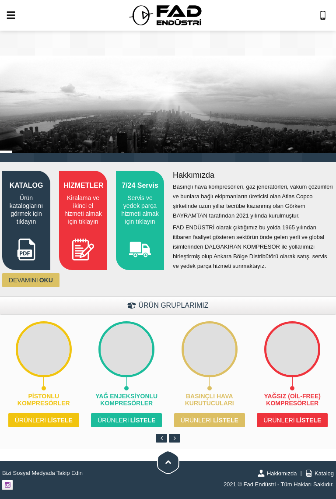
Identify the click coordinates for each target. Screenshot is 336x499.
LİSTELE (44, 420)
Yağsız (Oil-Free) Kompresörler (292, 400)
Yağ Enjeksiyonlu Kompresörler (126, 400)
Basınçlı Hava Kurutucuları (209, 400)
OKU (31, 280)
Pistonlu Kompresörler (44, 400)
